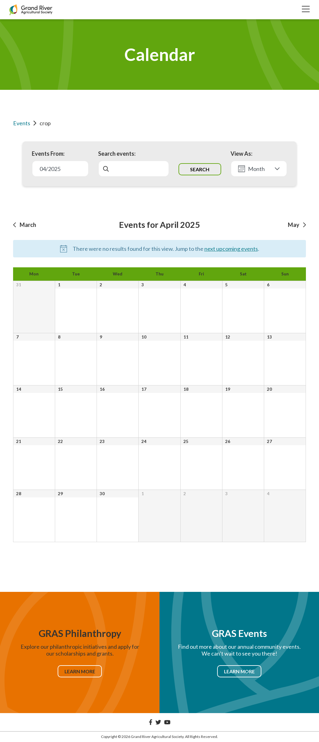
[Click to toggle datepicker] (60, 168)
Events (21, 123)
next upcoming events (231, 248)
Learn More (80, 671)
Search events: (117, 153)
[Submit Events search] (200, 169)
